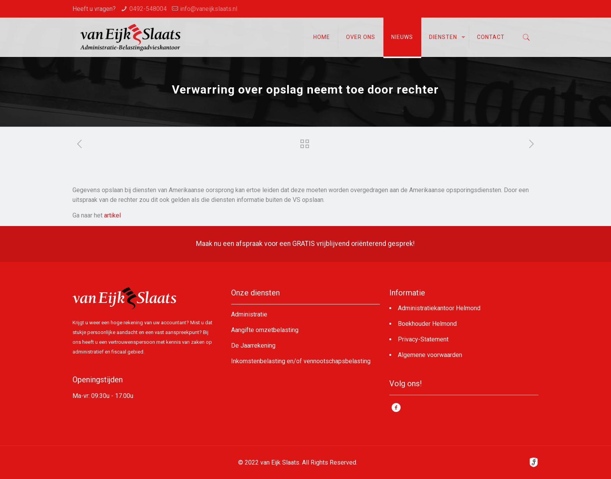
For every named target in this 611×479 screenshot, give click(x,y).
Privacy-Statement (423, 339)
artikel (112, 215)
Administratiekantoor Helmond (439, 308)
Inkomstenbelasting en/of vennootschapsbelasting (301, 361)
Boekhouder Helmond (427, 323)
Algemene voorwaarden (430, 355)
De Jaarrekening (253, 345)
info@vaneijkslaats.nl (208, 8)
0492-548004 (148, 8)
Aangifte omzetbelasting (264, 330)
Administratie (249, 314)
